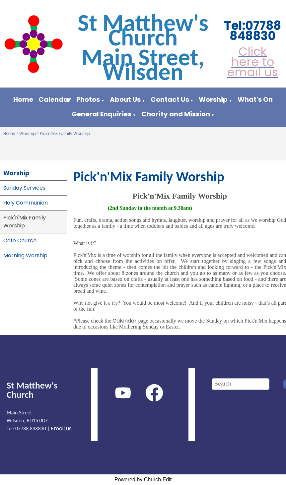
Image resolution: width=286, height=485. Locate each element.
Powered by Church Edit (143, 479)
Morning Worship (25, 255)
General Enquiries (101, 114)
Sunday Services (24, 188)
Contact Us (170, 99)
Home (23, 99)
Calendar (54, 99)
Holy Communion (25, 203)
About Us (125, 99)
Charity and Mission (175, 114)
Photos (88, 99)
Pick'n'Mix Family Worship (65, 133)
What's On (255, 99)
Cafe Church (19, 240)
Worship (213, 99)
